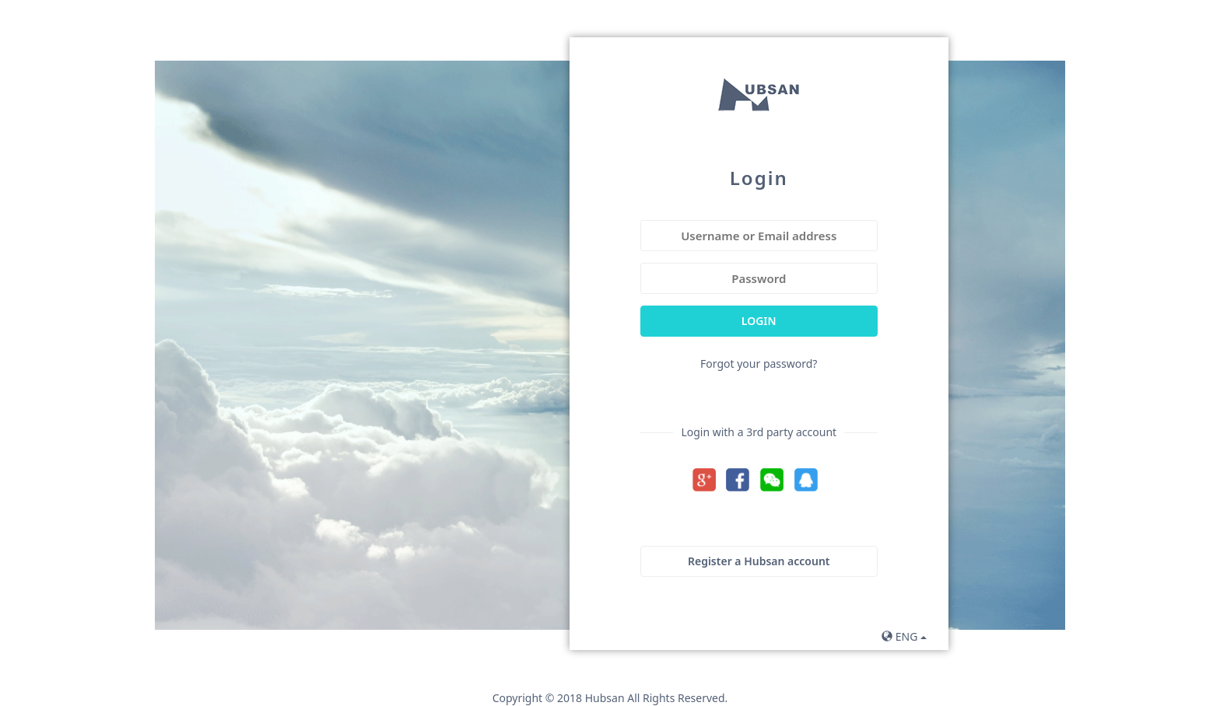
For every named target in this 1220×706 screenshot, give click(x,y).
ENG (904, 636)
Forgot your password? (758, 363)
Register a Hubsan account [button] (759, 561)
